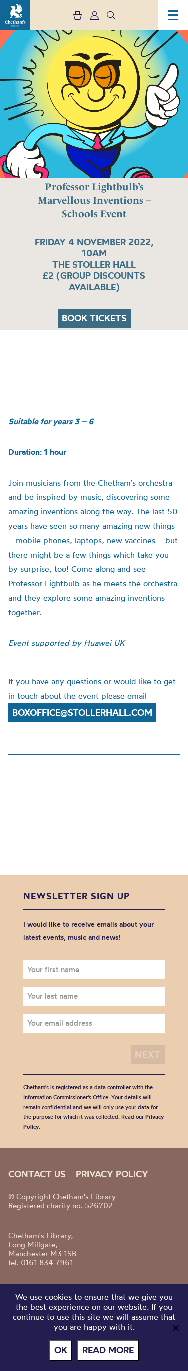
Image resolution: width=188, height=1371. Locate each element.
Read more (108, 1350)
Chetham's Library (15, 15)
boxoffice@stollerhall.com (82, 712)
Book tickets (94, 318)
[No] (175, 1328)
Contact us (37, 1174)
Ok (60, 1350)
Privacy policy (112, 1174)
